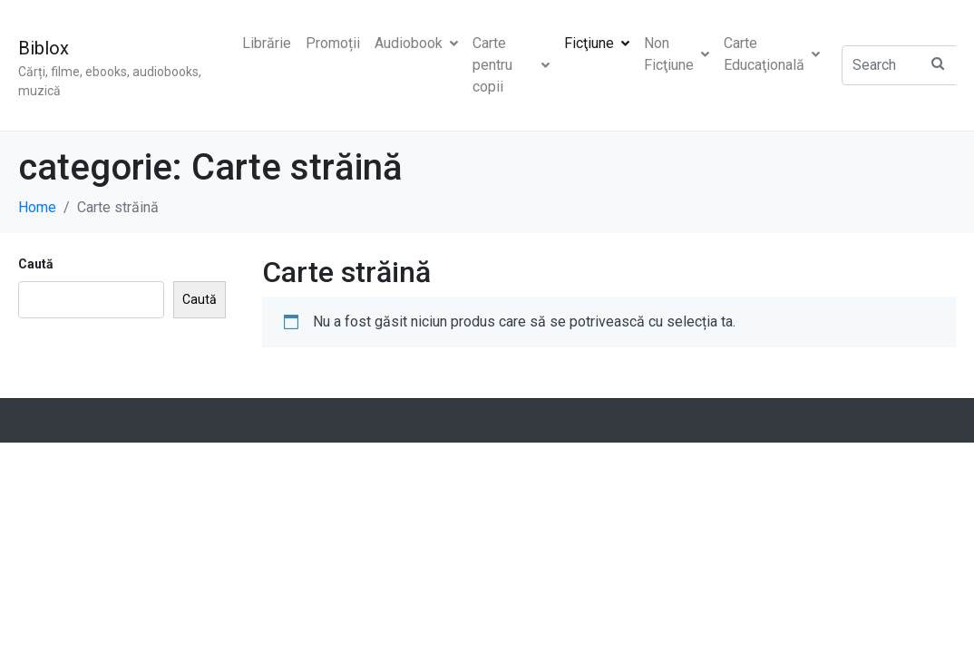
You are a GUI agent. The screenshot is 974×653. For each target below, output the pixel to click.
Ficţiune (596, 43)
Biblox (43, 48)
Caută (36, 264)
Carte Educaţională (772, 53)
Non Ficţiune (676, 53)
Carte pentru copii (511, 64)
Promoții (333, 43)
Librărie (266, 43)
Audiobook (416, 43)
